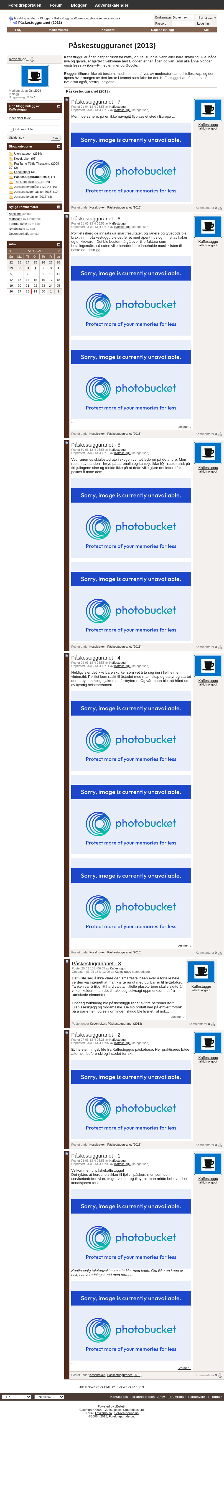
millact (36, 223)
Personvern (196, 1396)
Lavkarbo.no (103, 1413)
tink (28, 213)
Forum (56, 5)
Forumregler (177, 1396)
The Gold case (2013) (29, 181)
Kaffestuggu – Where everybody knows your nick (87, 18)
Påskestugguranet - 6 (95, 219)
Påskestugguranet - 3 (96, 963)
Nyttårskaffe (17, 228)
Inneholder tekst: (20, 118)
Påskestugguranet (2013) (124, 207)
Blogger (79, 5)
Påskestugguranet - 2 (95, 1035)
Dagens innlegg (162, 29)
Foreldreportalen (24, 5)
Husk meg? (206, 18)
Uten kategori (23, 153)
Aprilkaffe (15, 213)
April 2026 (35, 250)
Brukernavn (163, 17)
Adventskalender (112, 5)
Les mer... (184, 426)
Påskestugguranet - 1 (95, 1156)
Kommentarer (205, 207)
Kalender (107, 29)
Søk (206, 29)
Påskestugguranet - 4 (95, 658)
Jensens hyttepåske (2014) (32, 186)
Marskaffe (15, 218)
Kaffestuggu (118, 106)
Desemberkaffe (19, 233)
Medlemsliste (58, 29)
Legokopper (22, 171)
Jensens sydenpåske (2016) (33, 191)
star (32, 228)
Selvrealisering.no (126, 1413)
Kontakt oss (119, 1396)
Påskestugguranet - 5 (95, 445)
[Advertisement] (112, 1459)
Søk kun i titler (22, 129)
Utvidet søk (16, 137)
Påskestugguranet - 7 (95, 102)
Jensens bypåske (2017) (30, 196)
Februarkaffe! (18, 223)
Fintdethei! (34, 218)
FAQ (18, 29)
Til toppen (215, 1396)
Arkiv (161, 1396)
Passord (160, 23)
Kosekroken (97, 207)
